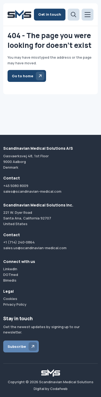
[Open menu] (87, 15)
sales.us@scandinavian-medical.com (35, 247)
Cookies (10, 298)
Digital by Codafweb (51, 388)
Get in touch (49, 14)
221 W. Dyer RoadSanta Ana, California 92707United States (27, 218)
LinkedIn (10, 268)
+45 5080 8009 (15, 185)
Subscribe (17, 346)
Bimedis (9, 280)
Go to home (22, 76)
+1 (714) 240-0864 (19, 242)
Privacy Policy (14, 304)
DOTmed (10, 274)
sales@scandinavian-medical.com (32, 191)
